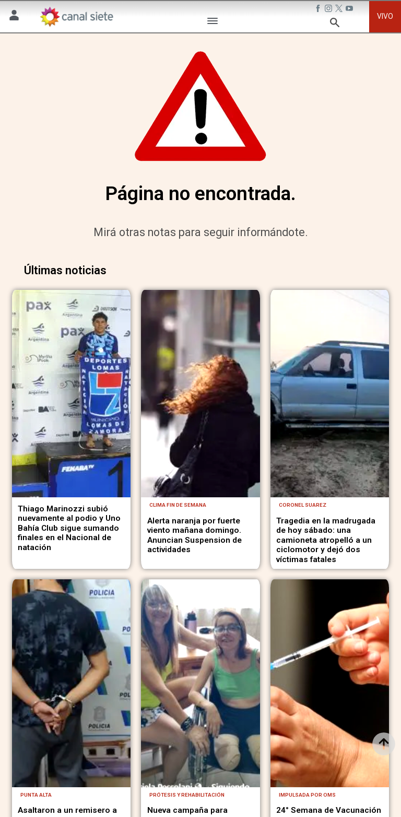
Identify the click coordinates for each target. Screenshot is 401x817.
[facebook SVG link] (319, 10)
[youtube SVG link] (350, 10)
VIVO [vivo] (385, 16)
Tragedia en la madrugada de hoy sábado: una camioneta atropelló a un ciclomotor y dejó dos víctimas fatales (325, 577)
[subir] (384, 744)
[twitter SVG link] (340, 10)
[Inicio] (76, 17)
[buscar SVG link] (334, 24)
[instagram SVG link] (329, 10)
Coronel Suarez (302, 542)
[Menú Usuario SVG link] (14, 17)
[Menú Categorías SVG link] (212, 23)
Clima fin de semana (177, 542)
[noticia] (71, 412)
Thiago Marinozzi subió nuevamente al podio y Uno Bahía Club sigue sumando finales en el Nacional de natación (69, 565)
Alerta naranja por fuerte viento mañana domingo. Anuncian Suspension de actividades (194, 572)
